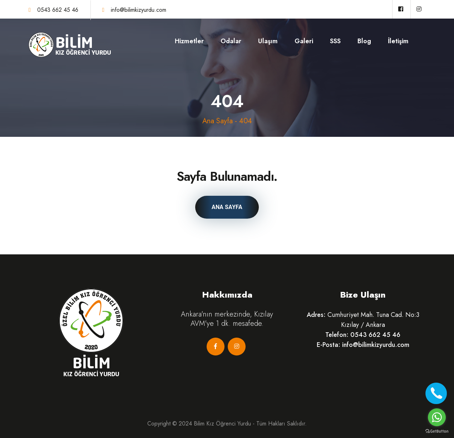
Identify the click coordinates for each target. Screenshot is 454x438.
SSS (335, 41)
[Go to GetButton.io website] (436, 431)
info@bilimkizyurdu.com (138, 10)
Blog (364, 41)
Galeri (304, 41)
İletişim (398, 41)
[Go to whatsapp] (437, 417)
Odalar (231, 41)
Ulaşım (268, 41)
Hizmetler (189, 41)
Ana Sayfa (217, 121)
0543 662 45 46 (57, 10)
